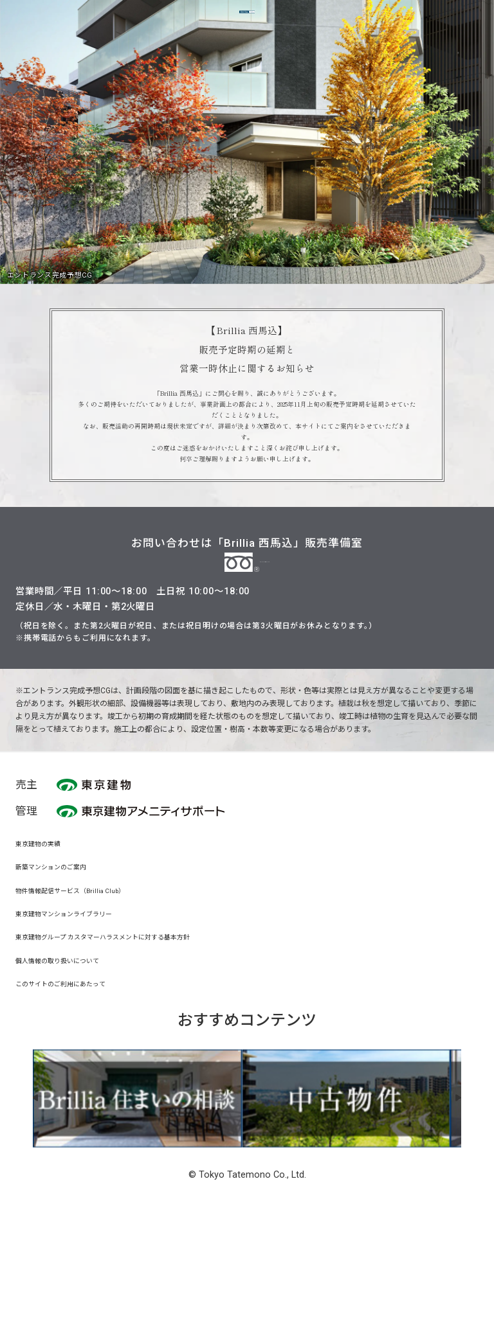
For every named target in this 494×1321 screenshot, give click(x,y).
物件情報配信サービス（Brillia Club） (90, 991)
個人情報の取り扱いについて (74, 1061)
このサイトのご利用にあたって (78, 1084)
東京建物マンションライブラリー (83, 1014)
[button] (60, 1200)
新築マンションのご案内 (64, 967)
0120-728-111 (247, 656)
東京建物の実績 (46, 944)
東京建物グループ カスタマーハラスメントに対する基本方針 (138, 1038)
